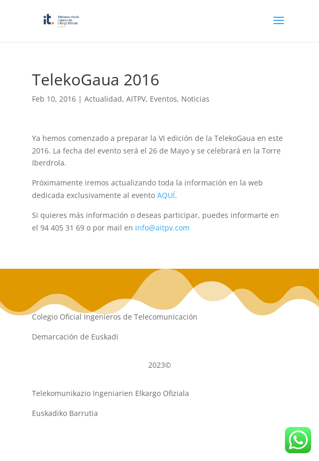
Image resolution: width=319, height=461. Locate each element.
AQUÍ (166, 195)
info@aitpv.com (162, 228)
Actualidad (103, 99)
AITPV (136, 99)
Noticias (195, 99)
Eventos (163, 99)
